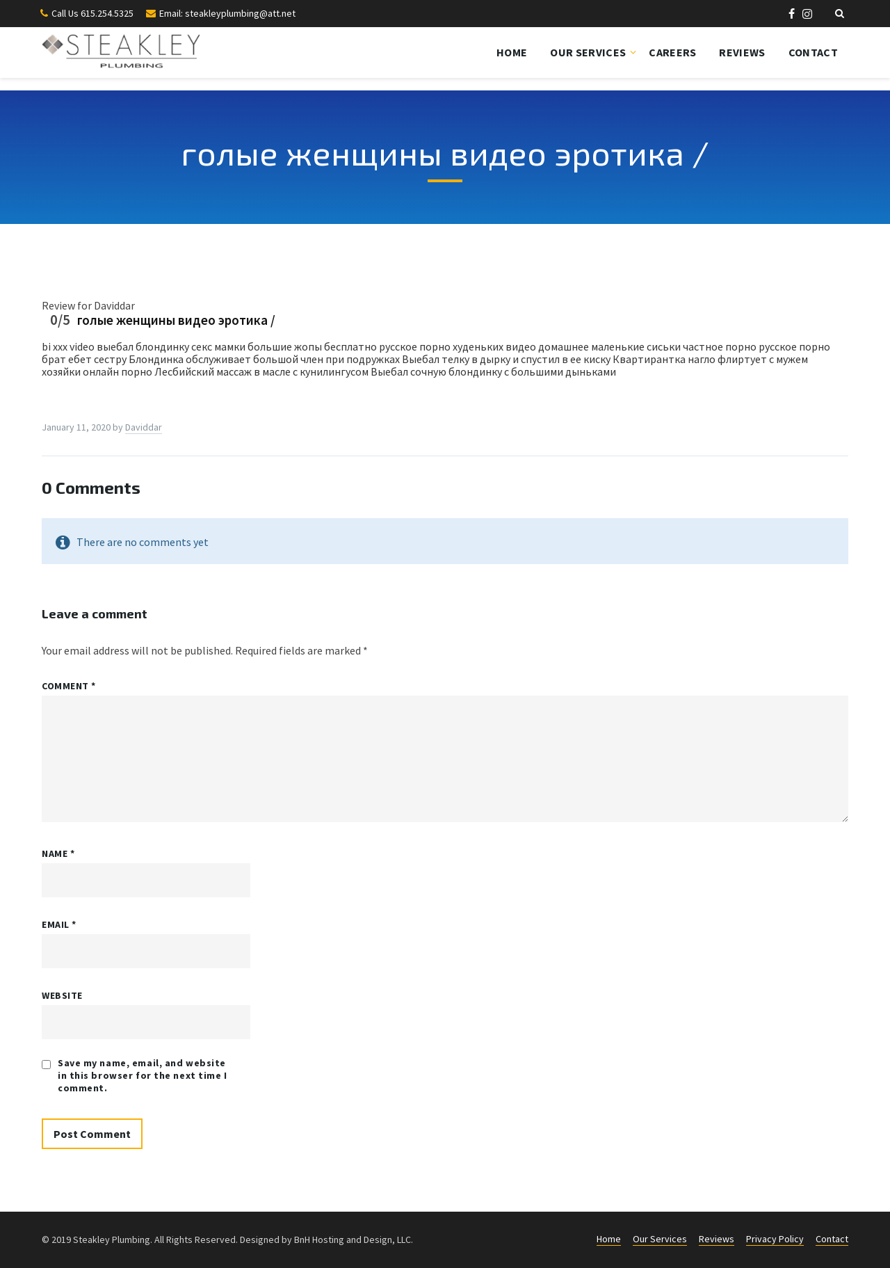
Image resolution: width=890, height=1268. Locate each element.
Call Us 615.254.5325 (92, 13)
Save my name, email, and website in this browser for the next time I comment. (142, 1075)
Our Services (588, 52)
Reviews (742, 52)
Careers (672, 52)
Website (62, 995)
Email (59, 924)
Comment (69, 686)
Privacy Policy (775, 1239)
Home (511, 52)
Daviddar (143, 427)
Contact (813, 52)
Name (58, 853)
